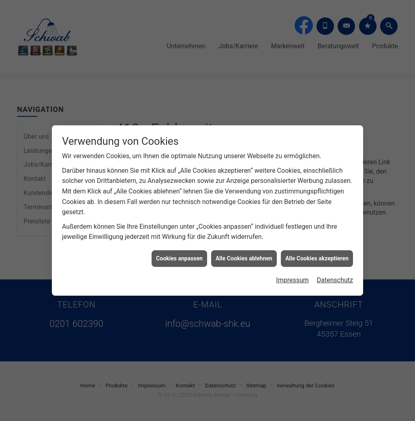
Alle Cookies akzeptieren (317, 256)
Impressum (292, 278)
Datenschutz (335, 278)
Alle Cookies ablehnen (244, 256)
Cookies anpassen (179, 256)
